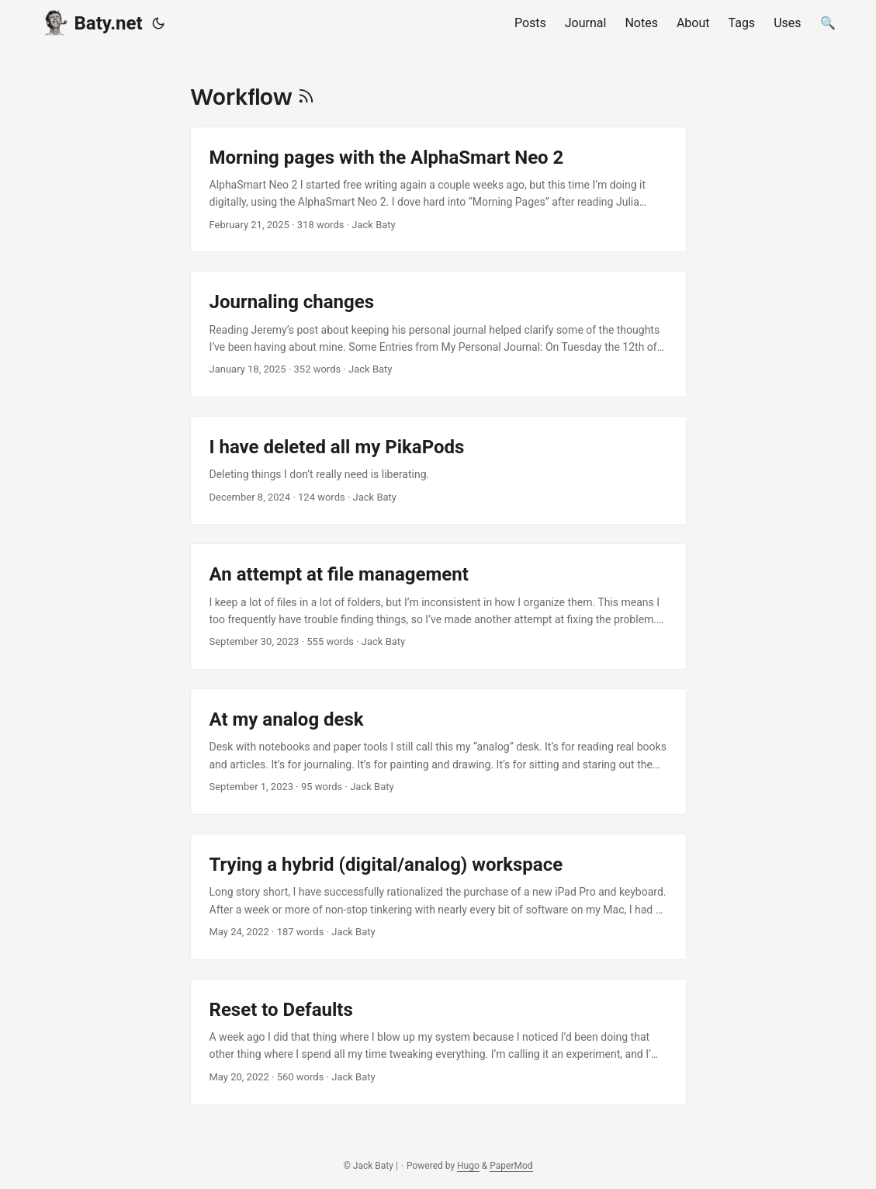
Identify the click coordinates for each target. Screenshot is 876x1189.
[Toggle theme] (158, 23)
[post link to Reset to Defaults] (438, 1041)
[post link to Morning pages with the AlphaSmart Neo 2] (438, 189)
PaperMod (511, 1165)
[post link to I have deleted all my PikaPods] (438, 470)
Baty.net (92, 22)
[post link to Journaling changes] (438, 334)
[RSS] (306, 96)
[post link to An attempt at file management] (438, 606)
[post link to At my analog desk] (438, 751)
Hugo (468, 1165)
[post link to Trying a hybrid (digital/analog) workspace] (438, 896)
